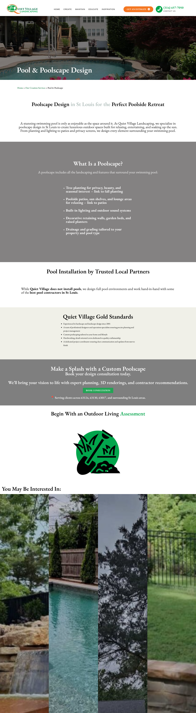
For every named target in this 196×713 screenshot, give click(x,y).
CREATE (68, 9)
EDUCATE (93, 9)
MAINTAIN (80, 9)
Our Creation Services (35, 87)
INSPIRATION (108, 9)
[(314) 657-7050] (159, 9)
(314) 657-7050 (174, 7)
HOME (57, 9)
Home (20, 87)
